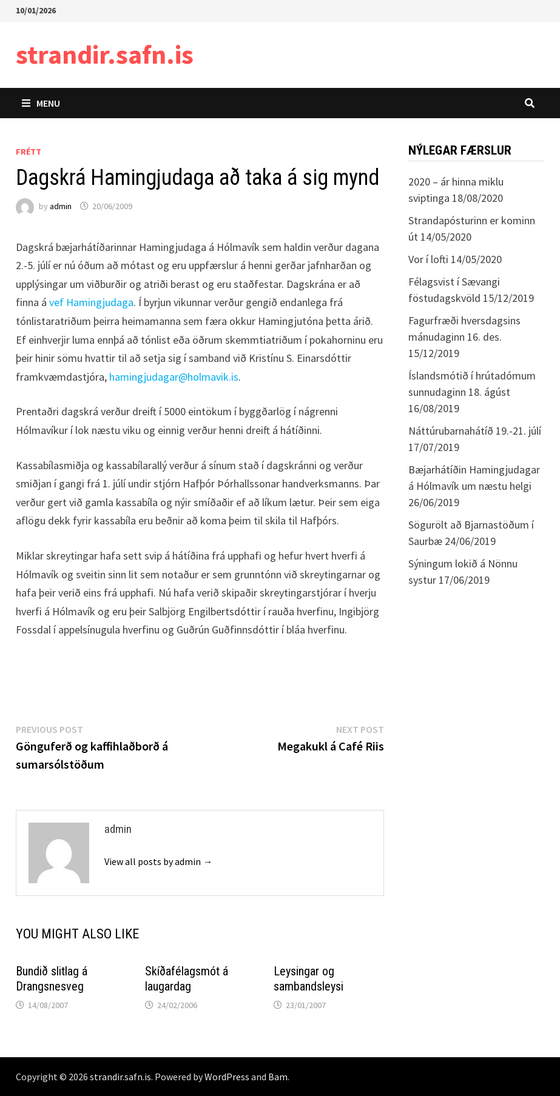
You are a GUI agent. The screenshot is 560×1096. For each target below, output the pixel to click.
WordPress (226, 1077)
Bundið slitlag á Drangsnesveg (51, 979)
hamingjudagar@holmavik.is (173, 377)
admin (61, 206)
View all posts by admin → (158, 861)
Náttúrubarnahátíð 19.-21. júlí (474, 431)
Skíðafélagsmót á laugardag (186, 979)
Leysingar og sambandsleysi (308, 979)
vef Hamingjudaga (91, 302)
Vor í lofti (428, 259)
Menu (41, 103)
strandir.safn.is (105, 54)
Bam (278, 1077)
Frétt (28, 151)
